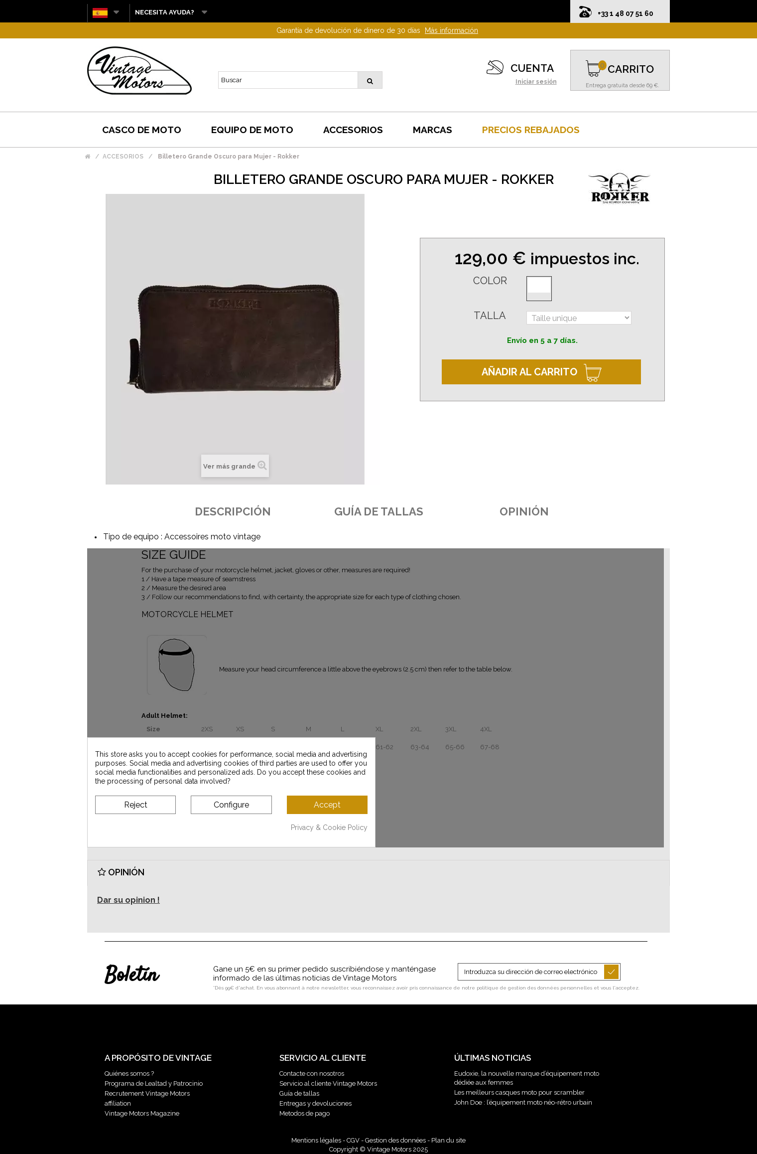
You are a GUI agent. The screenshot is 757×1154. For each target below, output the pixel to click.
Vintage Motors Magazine (142, 1113)
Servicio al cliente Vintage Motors (328, 1083)
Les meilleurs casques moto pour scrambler (519, 1092)
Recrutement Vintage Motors (147, 1093)
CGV (353, 1140)
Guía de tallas (299, 1093)
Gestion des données (395, 1140)
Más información (451, 30)
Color (490, 280)
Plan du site (448, 1140)
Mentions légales (316, 1140)
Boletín (131, 976)
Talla (490, 315)
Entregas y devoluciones (315, 1103)
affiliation (118, 1103)
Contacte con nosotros (311, 1073)
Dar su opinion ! (128, 900)
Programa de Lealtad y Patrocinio (154, 1083)
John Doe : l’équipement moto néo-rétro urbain (523, 1102)
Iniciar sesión (536, 81)
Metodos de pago (304, 1113)
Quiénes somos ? (129, 1073)
